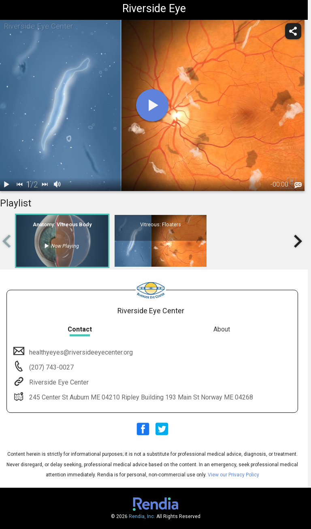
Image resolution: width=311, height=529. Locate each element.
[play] (152, 105)
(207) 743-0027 (51, 367)
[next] (44, 184)
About (221, 329)
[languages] (298, 184)
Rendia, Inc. (142, 516)
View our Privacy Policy (233, 475)
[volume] (57, 184)
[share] (293, 31)
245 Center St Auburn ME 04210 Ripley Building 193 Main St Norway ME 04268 (140, 397)
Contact (80, 329)
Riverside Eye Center (58, 382)
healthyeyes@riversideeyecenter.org (80, 352)
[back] (19, 184)
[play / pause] (6, 184)
